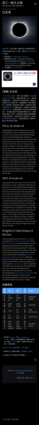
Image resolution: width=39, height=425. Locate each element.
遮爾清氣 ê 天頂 (9, 107)
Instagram (24, 337)
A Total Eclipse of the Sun (20, 57)
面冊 (17, 337)
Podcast (12, 337)
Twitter (6, 339)
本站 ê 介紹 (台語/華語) (12, 347)
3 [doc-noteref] (4, 53)
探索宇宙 (5, 49)
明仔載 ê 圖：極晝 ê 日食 (25, 378)
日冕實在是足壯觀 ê (10, 118)
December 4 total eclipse (21, 241)
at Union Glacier (17, 264)
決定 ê (28, 98)
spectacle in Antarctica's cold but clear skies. (18, 256)
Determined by (11, 243)
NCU (20, 67)
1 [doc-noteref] (8, 48)
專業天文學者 (29, 51)
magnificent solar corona (24, 273)
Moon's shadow (28, 239)
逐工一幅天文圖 (12, 3)
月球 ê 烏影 (7, 98)
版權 (15, 59)
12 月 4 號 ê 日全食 (8, 96)
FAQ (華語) (25, 347)
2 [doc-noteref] (34, 51)
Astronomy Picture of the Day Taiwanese (12, 6)
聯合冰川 (10, 109)
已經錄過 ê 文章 (26, 351)
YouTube (14, 342)
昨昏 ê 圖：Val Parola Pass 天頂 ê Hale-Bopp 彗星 (20, 371)
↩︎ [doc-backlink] (17, 344)
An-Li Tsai (15, 67)
